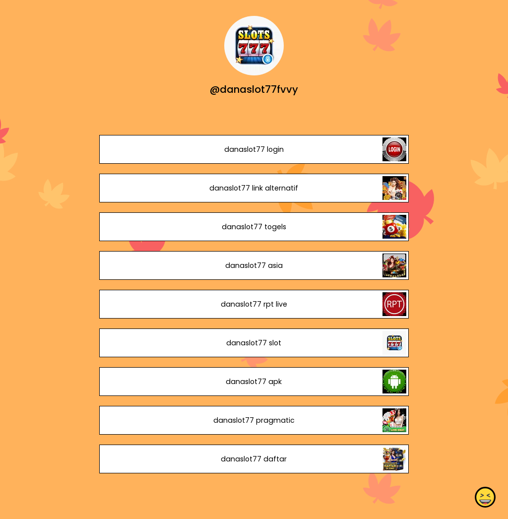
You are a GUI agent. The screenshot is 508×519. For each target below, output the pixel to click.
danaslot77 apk (254, 382)
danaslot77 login (254, 149)
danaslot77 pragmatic (254, 420)
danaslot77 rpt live (254, 304)
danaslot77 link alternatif (253, 188)
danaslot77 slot (253, 343)
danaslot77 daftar (254, 459)
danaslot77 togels (254, 227)
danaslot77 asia (254, 265)
